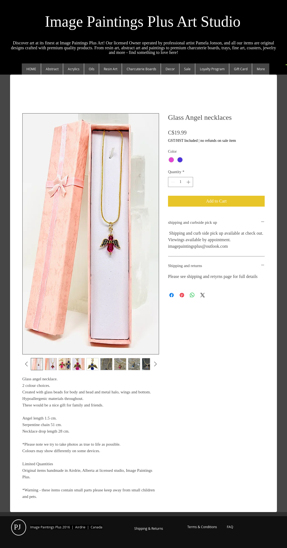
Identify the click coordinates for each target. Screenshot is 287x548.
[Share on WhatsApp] (192, 295)
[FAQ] (230, 527)
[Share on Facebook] (171, 295)
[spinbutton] (180, 182)
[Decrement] (172, 182)
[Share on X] (202, 295)
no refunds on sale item (218, 141)
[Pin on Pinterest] (182, 295)
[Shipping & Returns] (148, 528)
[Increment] (188, 182)
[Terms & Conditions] (202, 527)
